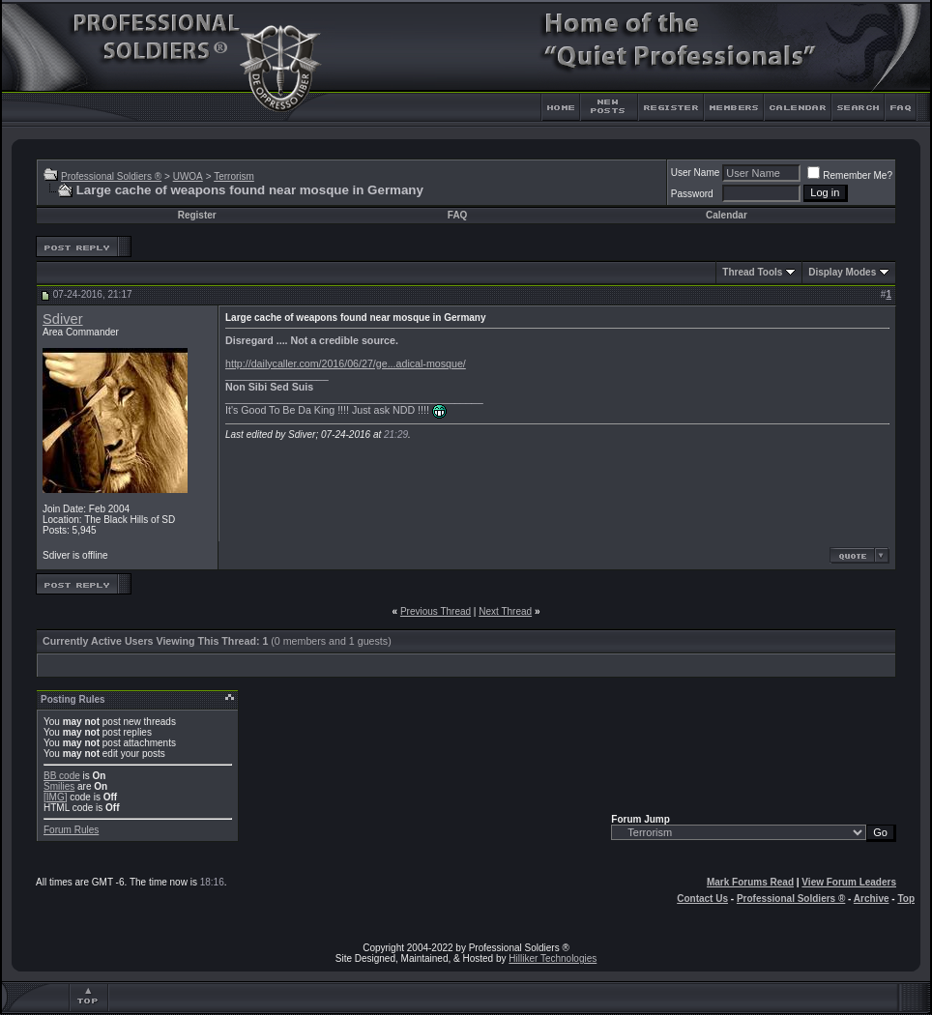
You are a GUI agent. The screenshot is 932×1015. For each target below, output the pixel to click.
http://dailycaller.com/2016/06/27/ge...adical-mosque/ (345, 363)
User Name (695, 172)
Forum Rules (71, 830)
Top (906, 898)
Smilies (59, 786)
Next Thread (505, 611)
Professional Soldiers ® (111, 176)
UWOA (188, 176)
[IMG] (55, 797)
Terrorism (234, 176)
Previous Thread (435, 611)
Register (197, 215)
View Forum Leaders (848, 882)
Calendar (726, 215)
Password (692, 193)
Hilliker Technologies (553, 958)
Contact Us (702, 898)
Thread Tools (752, 272)
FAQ (458, 215)
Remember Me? (849, 175)
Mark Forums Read (750, 882)
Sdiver (63, 319)
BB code (62, 775)
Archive (871, 898)
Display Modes (842, 272)
